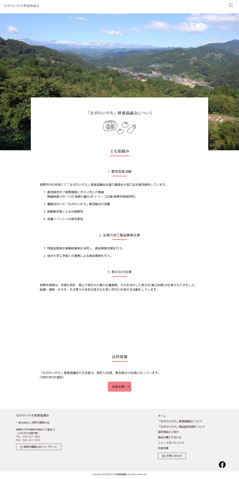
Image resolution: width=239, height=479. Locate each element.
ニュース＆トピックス (171, 443)
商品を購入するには (169, 437)
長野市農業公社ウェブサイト (38, 447)
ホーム (162, 416)
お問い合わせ (172, 456)
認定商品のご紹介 (168, 432)
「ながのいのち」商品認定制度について (181, 427)
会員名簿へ (119, 387)
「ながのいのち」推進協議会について (180, 421)
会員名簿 (163, 448)
